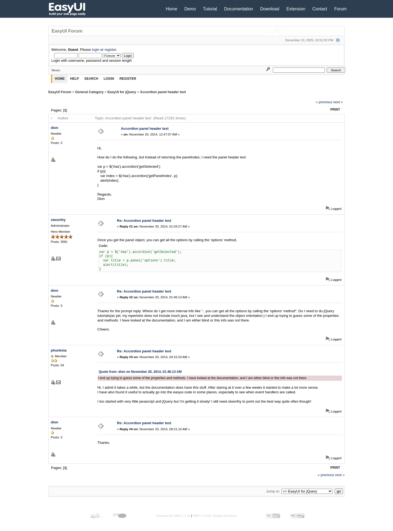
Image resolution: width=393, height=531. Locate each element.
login (95, 50)
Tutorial (210, 9)
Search (91, 79)
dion (54, 128)
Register (128, 79)
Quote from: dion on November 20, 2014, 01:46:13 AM (140, 372)
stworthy (58, 220)
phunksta (59, 350)
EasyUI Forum (59, 92)
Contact (319, 9)
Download (269, 9)
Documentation (238, 9)
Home (171, 9)
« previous (324, 102)
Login (109, 79)
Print (335, 109)
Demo (190, 9)
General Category (89, 92)
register (110, 50)
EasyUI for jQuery (122, 92)
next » (338, 102)
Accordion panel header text (163, 92)
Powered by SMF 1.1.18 (173, 515)
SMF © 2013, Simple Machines (215, 515)
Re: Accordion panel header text (144, 221)
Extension (295, 9)
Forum (340, 9)
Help (74, 79)
